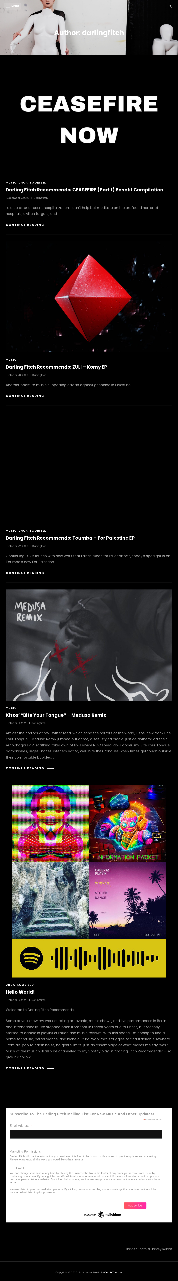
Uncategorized (32, 183)
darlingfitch (41, 198)
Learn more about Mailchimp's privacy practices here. (89, 1192)
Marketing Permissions (25, 1151)
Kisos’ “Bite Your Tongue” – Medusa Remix (56, 715)
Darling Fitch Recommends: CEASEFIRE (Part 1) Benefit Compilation (84, 190)
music (11, 183)
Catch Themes (113, 1272)
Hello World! (20, 992)
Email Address (21, 1126)
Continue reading (30, 225)
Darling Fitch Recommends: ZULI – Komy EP (56, 367)
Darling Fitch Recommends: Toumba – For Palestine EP (70, 538)
